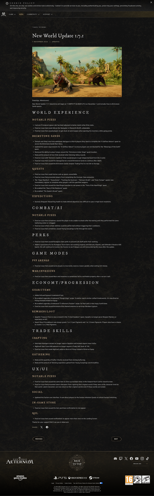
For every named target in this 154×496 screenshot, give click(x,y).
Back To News (40, 27)
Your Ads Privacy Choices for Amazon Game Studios (88, 483)
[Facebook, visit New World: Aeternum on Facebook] (131, 458)
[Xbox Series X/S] (77, 478)
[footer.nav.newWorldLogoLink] (19, 460)
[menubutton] (140, 463)
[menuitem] (12, 14)
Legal (52, 483)
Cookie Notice (68, 483)
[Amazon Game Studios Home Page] (20, 478)
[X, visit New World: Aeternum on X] (126, 458)
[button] (77, 72)
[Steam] (94, 478)
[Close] (151, 3)
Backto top (77, 463)
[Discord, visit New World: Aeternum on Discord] (115, 458)
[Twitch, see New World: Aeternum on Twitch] (120, 458)
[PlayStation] (60, 478)
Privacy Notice (59, 483)
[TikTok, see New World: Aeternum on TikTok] (147, 458)
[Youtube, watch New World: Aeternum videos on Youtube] (136, 458)
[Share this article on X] (42, 427)
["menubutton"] (12, 14)
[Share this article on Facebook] (47, 427)
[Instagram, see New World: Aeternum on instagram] (142, 458)
